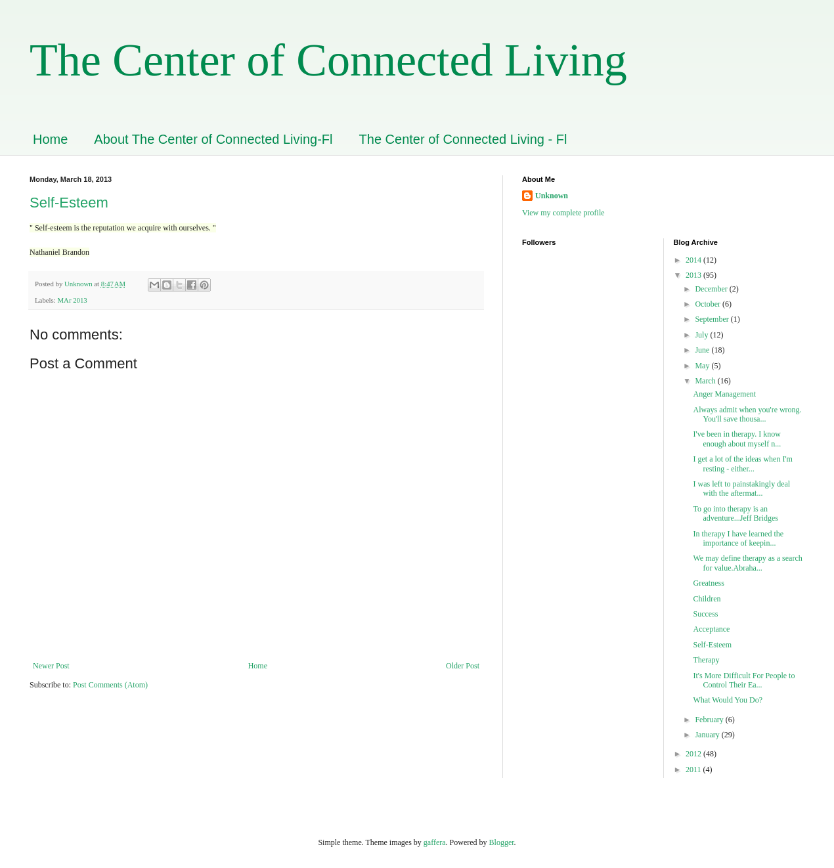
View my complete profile (563, 212)
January (708, 734)
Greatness (708, 583)
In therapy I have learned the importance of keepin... (738, 538)
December (712, 288)
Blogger (501, 842)
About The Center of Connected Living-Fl (213, 139)
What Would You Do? (727, 700)
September (712, 319)
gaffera (435, 842)
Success (705, 613)
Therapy (706, 659)
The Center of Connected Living (328, 60)
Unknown (551, 195)
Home (50, 139)
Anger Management (724, 394)
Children (706, 598)
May (703, 365)
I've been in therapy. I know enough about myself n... (737, 438)
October (708, 304)
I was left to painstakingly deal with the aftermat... (741, 488)
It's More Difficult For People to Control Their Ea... (744, 680)
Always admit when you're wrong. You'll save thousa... (747, 414)
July (702, 334)
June (703, 350)
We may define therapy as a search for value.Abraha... (747, 562)
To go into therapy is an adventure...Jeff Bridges (736, 513)
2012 (694, 753)
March (706, 380)
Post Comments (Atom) (110, 684)
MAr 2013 (72, 300)
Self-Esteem (69, 202)
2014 (694, 260)
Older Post (462, 665)
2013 (694, 275)
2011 (694, 769)
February (710, 719)
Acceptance (711, 629)
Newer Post (51, 665)
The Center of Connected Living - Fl (463, 139)
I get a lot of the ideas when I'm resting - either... (742, 463)
